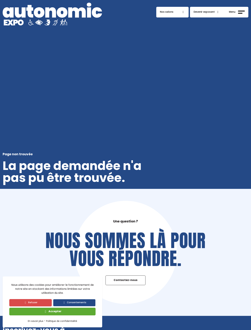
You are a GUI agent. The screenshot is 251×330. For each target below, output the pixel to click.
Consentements (76, 303)
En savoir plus (35, 321)
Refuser (32, 303)
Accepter (54, 311)
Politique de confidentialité (61, 321)
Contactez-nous (125, 280)
